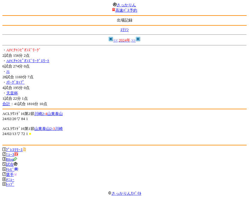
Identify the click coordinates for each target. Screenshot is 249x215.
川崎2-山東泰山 (48, 113)
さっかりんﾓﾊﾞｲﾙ (124, 193)
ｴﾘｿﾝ (124, 29)
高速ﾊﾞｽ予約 (126, 10)
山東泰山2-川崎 (48, 128)
